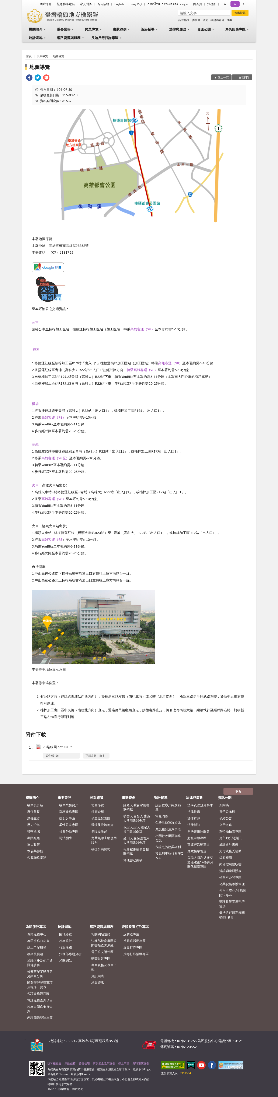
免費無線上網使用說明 (104, 840)
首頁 (29, 56)
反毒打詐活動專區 (136, 954)
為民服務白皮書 (38, 941)
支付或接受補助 (230, 851)
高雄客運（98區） (55, 458)
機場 (35, 404)
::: (26, 3)
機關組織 (33, 838)
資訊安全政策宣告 (104, 1063)
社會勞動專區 (68, 831)
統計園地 (35, 38)
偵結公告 (225, 818)
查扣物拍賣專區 (230, 831)
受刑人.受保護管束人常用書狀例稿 (136, 840)
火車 (35, 485)
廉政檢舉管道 (196, 851)
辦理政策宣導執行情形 (232, 904)
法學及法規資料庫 (200, 805)
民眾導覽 (91, 29)
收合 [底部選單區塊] (238, 791)
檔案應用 (225, 857)
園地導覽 (65, 934)
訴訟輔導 (147, 29)
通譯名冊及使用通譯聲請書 (40, 963)
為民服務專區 (235, 29)
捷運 (36, 349)
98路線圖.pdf (57, 747)
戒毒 (229, 20)
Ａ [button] (234, 4)
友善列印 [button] (244, 77)
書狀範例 (119, 29)
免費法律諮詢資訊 (168, 822)
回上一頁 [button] (223, 77)
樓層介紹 (97, 811)
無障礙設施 (99, 831)
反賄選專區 (131, 934)
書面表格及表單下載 (104, 967)
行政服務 (65, 947)
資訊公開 (204, 29)
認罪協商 (184, 20)
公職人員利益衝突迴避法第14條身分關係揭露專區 (200, 862)
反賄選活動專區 (134, 941)
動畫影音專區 (100, 958)
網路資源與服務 (69, 38)
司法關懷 (65, 838)
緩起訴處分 (217, 20)
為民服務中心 (36, 934)
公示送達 (225, 825)
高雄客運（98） (142, 329)
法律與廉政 (177, 29)
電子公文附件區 (102, 952)
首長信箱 (103, 4)
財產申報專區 (196, 838)
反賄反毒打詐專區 (104, 38)
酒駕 (205, 20)
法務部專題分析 (70, 954)
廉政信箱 (70, 1063)
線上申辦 (123, 1063)
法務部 (211, 4)
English (119, 4)
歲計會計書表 (228, 844)
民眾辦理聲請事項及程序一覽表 (40, 985)
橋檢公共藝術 (100, 849)
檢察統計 (65, 941)
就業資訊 (97, 982)
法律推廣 (193, 811)
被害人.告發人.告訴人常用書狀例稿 (136, 818)
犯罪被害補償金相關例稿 (136, 851)
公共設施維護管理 (232, 884)
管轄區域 (33, 831)
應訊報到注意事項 (168, 829)
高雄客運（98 (51, 539)
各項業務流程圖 (38, 993)
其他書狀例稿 (132, 860)
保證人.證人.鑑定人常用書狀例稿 (136, 829)
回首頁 (197, 4)
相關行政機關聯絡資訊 (168, 838)
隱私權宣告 (54, 1063)
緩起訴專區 (67, 818)
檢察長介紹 (35, 805)
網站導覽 (46, 4)
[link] (29, 78)
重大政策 (33, 844)
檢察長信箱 (35, 954)
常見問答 (86, 4)
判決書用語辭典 (198, 831)
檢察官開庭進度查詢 (40, 1009)
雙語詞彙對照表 (230, 871)
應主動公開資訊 (230, 838)
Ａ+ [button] (244, 4)
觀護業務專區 (68, 811)
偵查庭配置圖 (100, 818)
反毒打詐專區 (132, 947)
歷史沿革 (33, 825)
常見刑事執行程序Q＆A (169, 855)
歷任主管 (33, 818)
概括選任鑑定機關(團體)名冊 (232, 915)
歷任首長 (33, 811)
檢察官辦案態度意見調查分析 (40, 974)
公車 (35, 322)
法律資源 (193, 818)
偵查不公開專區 (230, 877)
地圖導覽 (58, 56)
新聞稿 (224, 805)
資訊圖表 (97, 976)
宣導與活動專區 (198, 844)
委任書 (196, 20)
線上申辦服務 (36, 947)
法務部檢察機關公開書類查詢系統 (104, 943)
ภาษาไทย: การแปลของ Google (167, 4)
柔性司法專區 (68, 825)
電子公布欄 (227, 811)
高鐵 (35, 444)
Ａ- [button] (225, 4)
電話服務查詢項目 (40, 1000)
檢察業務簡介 (68, 805)
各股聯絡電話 (36, 857)
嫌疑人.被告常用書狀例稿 (136, 807)
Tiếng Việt (135, 4)
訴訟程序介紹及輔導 (168, 807)
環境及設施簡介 (102, 825)
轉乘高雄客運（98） (142, 370)
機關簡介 (35, 29)
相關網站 (65, 960)
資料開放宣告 (140, 1063)
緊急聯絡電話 (66, 4)
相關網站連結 (100, 934)
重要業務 (63, 29)
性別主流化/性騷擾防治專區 (232, 893)
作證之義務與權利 (168, 847)
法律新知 (193, 825)
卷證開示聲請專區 (40, 1018)
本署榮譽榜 (35, 851)
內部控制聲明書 (230, 864)
